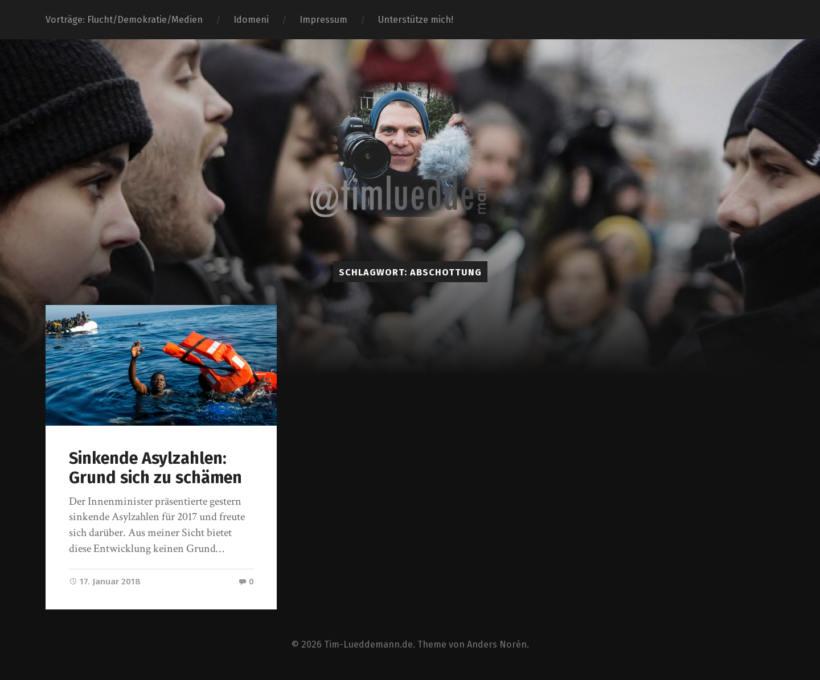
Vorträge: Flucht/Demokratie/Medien (124, 19)
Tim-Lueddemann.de (368, 644)
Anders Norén (497, 644)
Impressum (323, 19)
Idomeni (251, 19)
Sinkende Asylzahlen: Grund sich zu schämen (155, 468)
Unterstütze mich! (415, 19)
